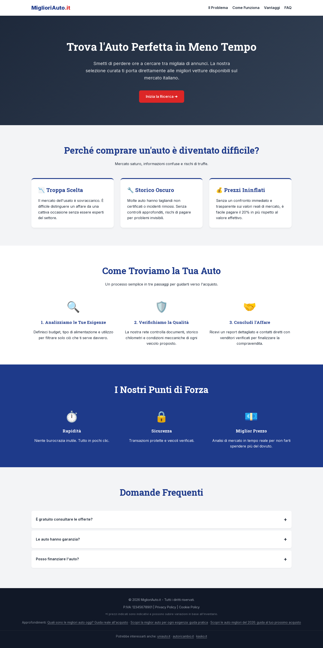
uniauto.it (163, 636)
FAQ (288, 7)
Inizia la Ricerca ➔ (161, 96)
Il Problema (218, 7)
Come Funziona (246, 7)
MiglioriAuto (50, 7)
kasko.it (201, 636)
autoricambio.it (183, 636)
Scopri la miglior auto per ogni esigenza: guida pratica (169, 622)
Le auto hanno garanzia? (161, 539)
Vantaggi (272, 7)
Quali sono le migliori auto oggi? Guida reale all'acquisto (87, 622)
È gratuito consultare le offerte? (161, 519)
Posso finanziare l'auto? (161, 559)
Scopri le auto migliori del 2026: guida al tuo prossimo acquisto (255, 622)
